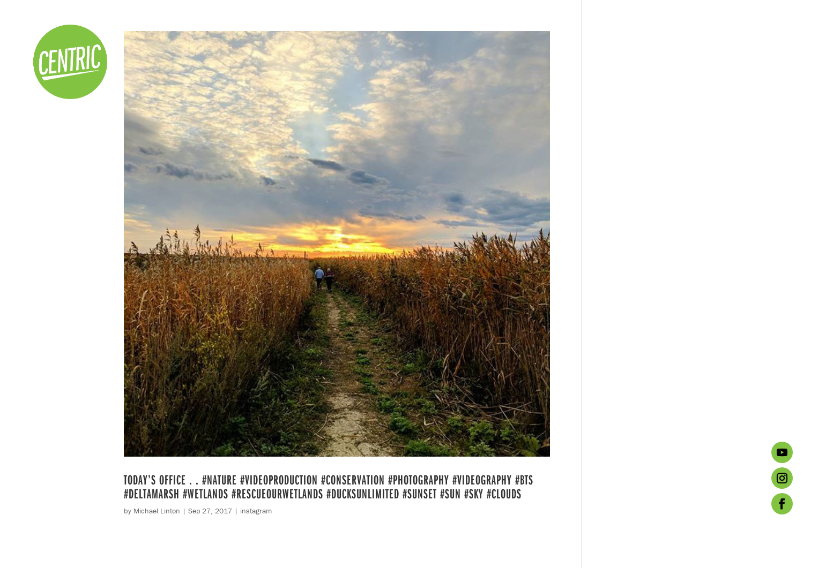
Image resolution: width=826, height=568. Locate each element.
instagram (256, 511)
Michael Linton (156, 511)
